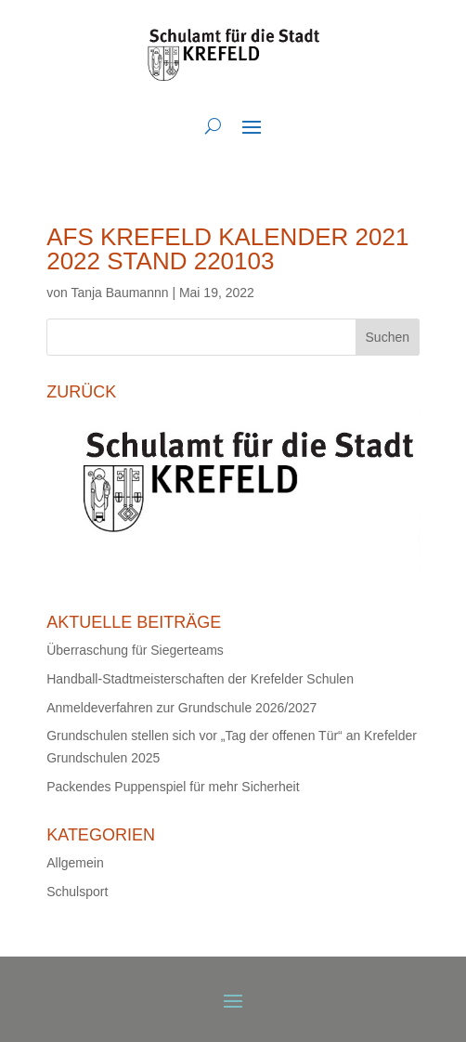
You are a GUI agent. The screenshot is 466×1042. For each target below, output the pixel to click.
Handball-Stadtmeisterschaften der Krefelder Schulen (200, 678)
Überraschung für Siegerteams (135, 650)
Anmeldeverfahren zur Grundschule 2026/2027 (181, 707)
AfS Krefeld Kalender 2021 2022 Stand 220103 (227, 249)
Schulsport (77, 891)
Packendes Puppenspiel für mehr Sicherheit (172, 786)
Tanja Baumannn (119, 292)
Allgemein (74, 862)
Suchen (387, 337)
